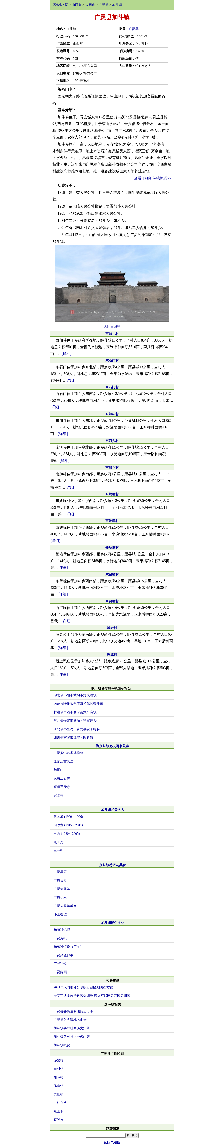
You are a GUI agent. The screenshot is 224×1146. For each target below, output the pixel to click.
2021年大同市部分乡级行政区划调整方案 (83, 987)
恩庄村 (112, 654)
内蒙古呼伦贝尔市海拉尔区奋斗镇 (78, 703)
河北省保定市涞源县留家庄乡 (75, 720)
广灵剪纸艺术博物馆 (68, 753)
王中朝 (58, 850)
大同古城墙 (112, 326)
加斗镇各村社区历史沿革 (72, 1028)
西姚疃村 (112, 521)
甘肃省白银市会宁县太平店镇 (75, 712)
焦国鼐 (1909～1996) (68, 816)
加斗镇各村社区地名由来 (72, 1036)
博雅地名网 (60, 4)
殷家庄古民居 (63, 761)
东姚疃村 (112, 494)
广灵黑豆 (60, 872)
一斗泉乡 (60, 1103)
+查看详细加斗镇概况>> (152, 178)
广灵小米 (60, 897)
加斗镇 (117, 4)
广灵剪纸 (60, 938)
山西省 (77, 4)
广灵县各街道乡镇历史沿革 (73, 1011)
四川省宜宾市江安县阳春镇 (73, 737)
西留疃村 (112, 601)
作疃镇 (58, 1086)
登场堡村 (112, 547)
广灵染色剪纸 (63, 955)
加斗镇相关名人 (112, 810)
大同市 (90, 4)
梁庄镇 (58, 1094)
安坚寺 (58, 795)
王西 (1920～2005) (67, 833)
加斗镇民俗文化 (112, 923)
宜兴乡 (58, 1120)
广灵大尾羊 (62, 889)
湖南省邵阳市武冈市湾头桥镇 (75, 695)
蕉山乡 (58, 1111)
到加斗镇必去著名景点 (112, 746)
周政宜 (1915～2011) (68, 825)
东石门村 (112, 360)
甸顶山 (58, 770)
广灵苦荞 (60, 880)
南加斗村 (112, 467)
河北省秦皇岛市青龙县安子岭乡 (77, 729)
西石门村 (112, 387)
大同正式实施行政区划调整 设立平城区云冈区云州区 (92, 996)
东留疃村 (112, 574)
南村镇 (58, 1069)
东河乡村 (112, 441)
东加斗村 (112, 414)
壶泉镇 (58, 1060)
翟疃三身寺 (62, 787)
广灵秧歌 (60, 963)
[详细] (66, 354)
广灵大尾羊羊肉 (65, 906)
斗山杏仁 (60, 914)
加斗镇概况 (62, 1045)
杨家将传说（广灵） (68, 946)
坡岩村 (112, 628)
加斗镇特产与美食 (112, 865)
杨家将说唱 (62, 929)
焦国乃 (58, 842)
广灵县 (103, 4)
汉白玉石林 (62, 778)
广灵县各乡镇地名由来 (70, 1019)
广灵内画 (60, 972)
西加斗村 (112, 334)
